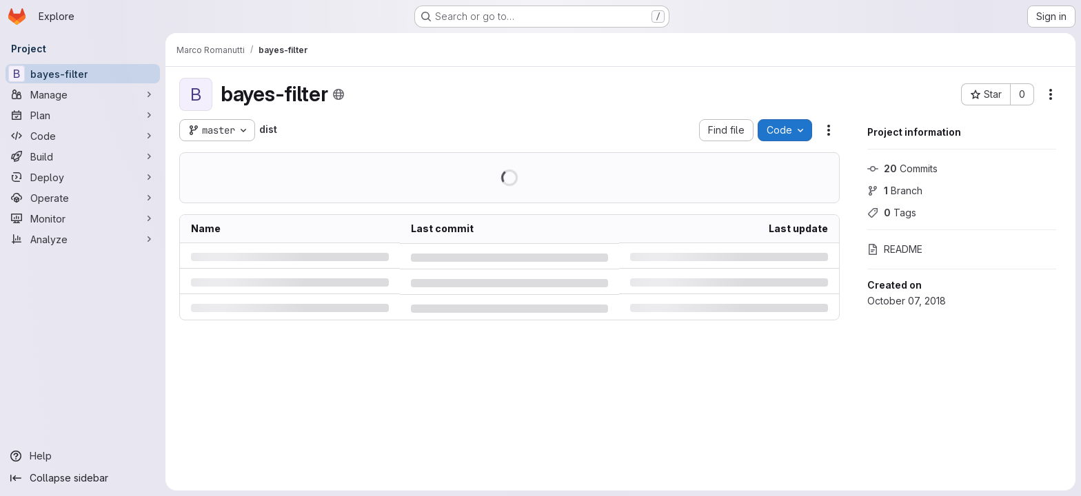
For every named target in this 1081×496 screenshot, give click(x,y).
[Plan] (83, 115)
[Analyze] (83, 239)
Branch (894, 190)
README (894, 249)
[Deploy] (83, 177)
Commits (902, 168)
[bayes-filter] (83, 73)
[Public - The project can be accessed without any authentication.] (338, 94)
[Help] (83, 456)
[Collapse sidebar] (83, 478)
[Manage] (83, 94)
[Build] (83, 156)
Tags (891, 212)
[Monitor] (83, 218)
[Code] (83, 135)
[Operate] (83, 197)
